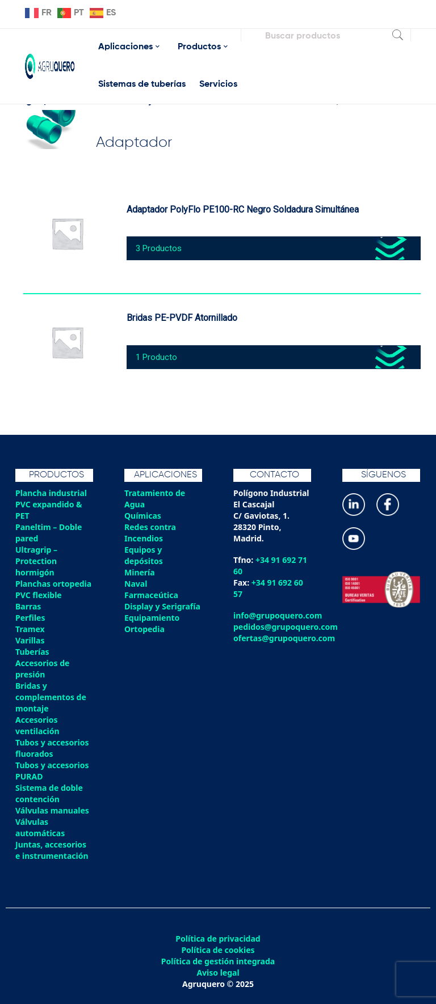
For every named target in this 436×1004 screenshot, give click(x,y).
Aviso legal (217, 973)
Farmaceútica (151, 595)
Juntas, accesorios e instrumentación (52, 850)
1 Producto (156, 357)
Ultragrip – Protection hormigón (36, 561)
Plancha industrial (51, 493)
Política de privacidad (217, 939)
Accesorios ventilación (37, 725)
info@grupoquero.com (277, 615)
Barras (28, 606)
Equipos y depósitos (143, 555)
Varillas (29, 640)
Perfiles (30, 617)
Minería (139, 572)
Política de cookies (217, 950)
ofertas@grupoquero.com (284, 638)
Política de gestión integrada (218, 961)
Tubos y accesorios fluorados (52, 748)
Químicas (142, 515)
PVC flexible (38, 595)
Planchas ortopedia (53, 583)
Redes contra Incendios (150, 533)
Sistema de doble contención (49, 793)
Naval (135, 583)
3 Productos (159, 248)
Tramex (30, 629)
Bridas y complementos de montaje (50, 697)
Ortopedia (144, 629)
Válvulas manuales (52, 810)
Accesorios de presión (42, 669)
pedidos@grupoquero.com (285, 626)
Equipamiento (151, 617)
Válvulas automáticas (40, 827)
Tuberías (32, 651)
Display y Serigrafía (162, 606)
